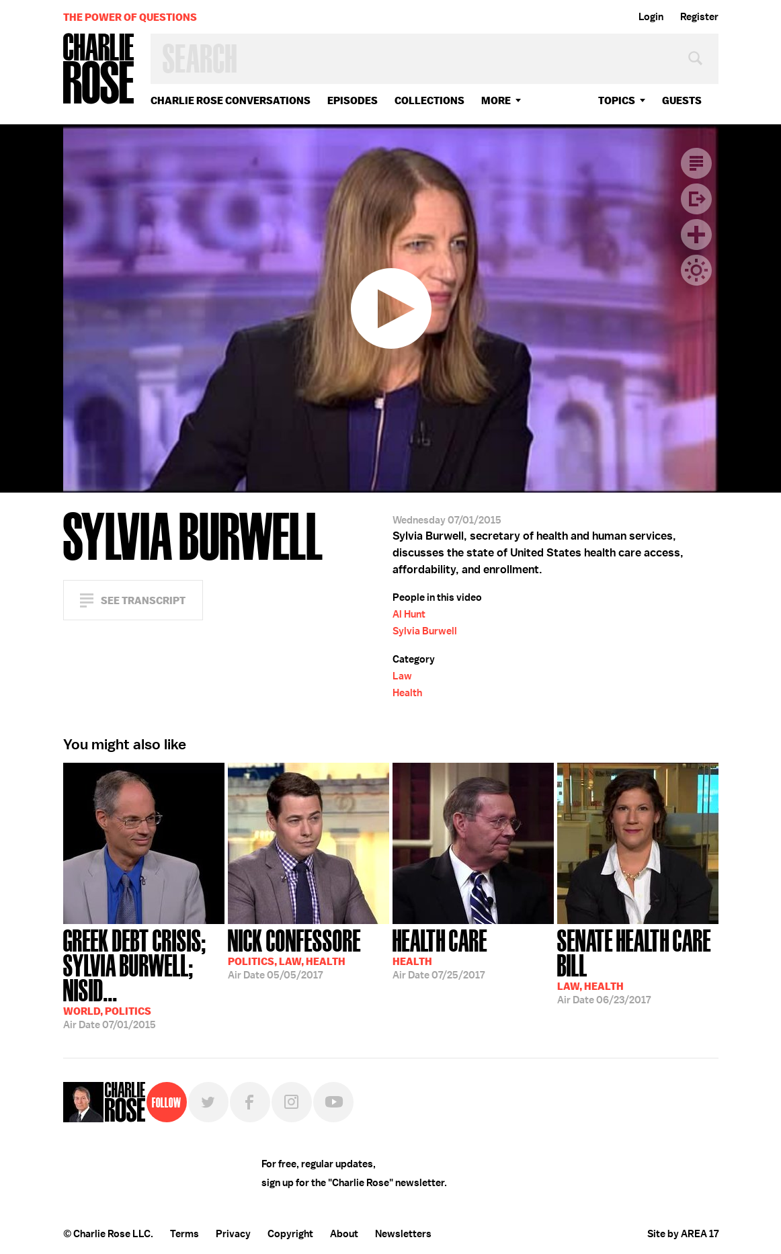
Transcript (696, 163)
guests (682, 100)
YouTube (333, 1102)
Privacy (233, 1234)
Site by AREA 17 (682, 1234)
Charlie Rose (98, 69)
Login (651, 17)
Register (699, 17)
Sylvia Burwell (425, 631)
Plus (696, 234)
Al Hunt (409, 614)
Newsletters (403, 1234)
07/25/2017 (440, 953)
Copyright (290, 1234)
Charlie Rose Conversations (231, 100)
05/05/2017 (294, 953)
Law (402, 676)
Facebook (250, 1102)
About (344, 1234)
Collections (429, 100)
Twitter (208, 1102)
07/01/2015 (143, 978)
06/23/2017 (637, 965)
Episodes (352, 100)
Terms (184, 1234)
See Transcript (143, 600)
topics (616, 100)
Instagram (292, 1102)
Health (407, 693)
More (496, 100)
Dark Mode (696, 270)
